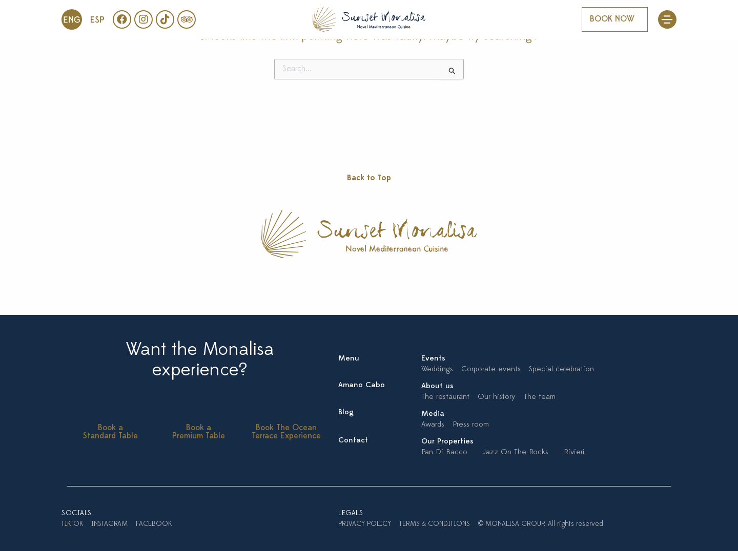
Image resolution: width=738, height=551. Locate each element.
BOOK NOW (612, 19)
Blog (346, 412)
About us (437, 386)
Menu (348, 359)
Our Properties (447, 442)
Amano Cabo (361, 385)
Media (432, 414)
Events (433, 359)
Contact (353, 440)
